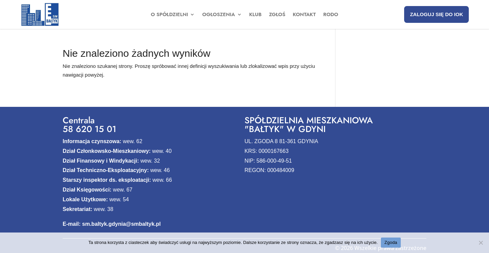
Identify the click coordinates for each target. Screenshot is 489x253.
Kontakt (304, 15)
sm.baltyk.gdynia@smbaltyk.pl (121, 224)
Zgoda (390, 242)
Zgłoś (277, 15)
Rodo (330, 15)
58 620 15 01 (89, 129)
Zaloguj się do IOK (436, 14)
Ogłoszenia (218, 15)
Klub (255, 15)
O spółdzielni (169, 15)
